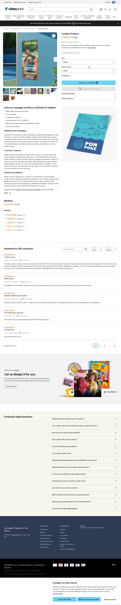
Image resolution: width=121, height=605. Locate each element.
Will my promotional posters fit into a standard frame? (71, 504)
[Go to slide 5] (33, 91)
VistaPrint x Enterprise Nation (65, 547)
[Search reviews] (73, 249)
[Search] (91, 9)
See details (92, 47)
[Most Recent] (111, 249)
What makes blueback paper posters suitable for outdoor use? (74, 463)
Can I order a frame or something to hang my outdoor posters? (74, 428)
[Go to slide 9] (6, 98)
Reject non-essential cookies (89, 599)
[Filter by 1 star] (5, 230)
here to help (15, 537)
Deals (114, 17)
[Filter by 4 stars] (5, 219)
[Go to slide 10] (13, 98)
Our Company (68, 529)
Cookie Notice (58, 594)
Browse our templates (89, 83)
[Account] (110, 9)
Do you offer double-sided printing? (65, 511)
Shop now (87, 23)
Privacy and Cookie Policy (25, 580)
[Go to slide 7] (47, 91)
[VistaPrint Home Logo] (14, 9)
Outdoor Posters (43, 29)
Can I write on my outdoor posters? (65, 490)
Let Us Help (48, 529)
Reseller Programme (46, 543)
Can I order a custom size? (61, 456)
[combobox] (59, 9)
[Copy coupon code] (74, 23)
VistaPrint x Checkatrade (64, 552)
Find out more (11, 389)
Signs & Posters (16, 29)
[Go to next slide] (118, 23)
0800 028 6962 (8, 580)
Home (6, 29)
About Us (63, 531)
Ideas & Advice (45, 540)
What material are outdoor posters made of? (68, 421)
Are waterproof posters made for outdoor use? (69, 484)
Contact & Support (46, 537)
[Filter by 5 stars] (5, 215)
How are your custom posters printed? (66, 435)
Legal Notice (7, 582)
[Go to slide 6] (40, 91)
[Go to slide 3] (20, 91)
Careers (62, 534)
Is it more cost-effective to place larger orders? (69, 477)
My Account (44, 531)
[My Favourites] (105, 9)
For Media (63, 540)
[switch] (112, 2)
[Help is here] (96, 9)
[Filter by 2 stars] (5, 226)
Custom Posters (29, 29)
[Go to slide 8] (54, 91)
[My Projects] (101, 9)
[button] (48, 348)
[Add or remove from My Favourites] (54, 36)
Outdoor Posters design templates (28, 189)
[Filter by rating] (96, 249)
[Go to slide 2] (13, 91)
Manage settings (110, 599)
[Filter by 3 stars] (5, 223)
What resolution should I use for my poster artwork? (70, 497)
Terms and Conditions (39, 580)
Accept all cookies (64, 599)
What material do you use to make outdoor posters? (70, 470)
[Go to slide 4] (27, 91)
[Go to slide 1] (6, 91)
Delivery (42, 534)
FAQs (7, 193)
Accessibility (44, 549)
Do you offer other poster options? (64, 442)
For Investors (64, 537)
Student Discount (45, 546)
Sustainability (64, 543)
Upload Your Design (89, 89)
